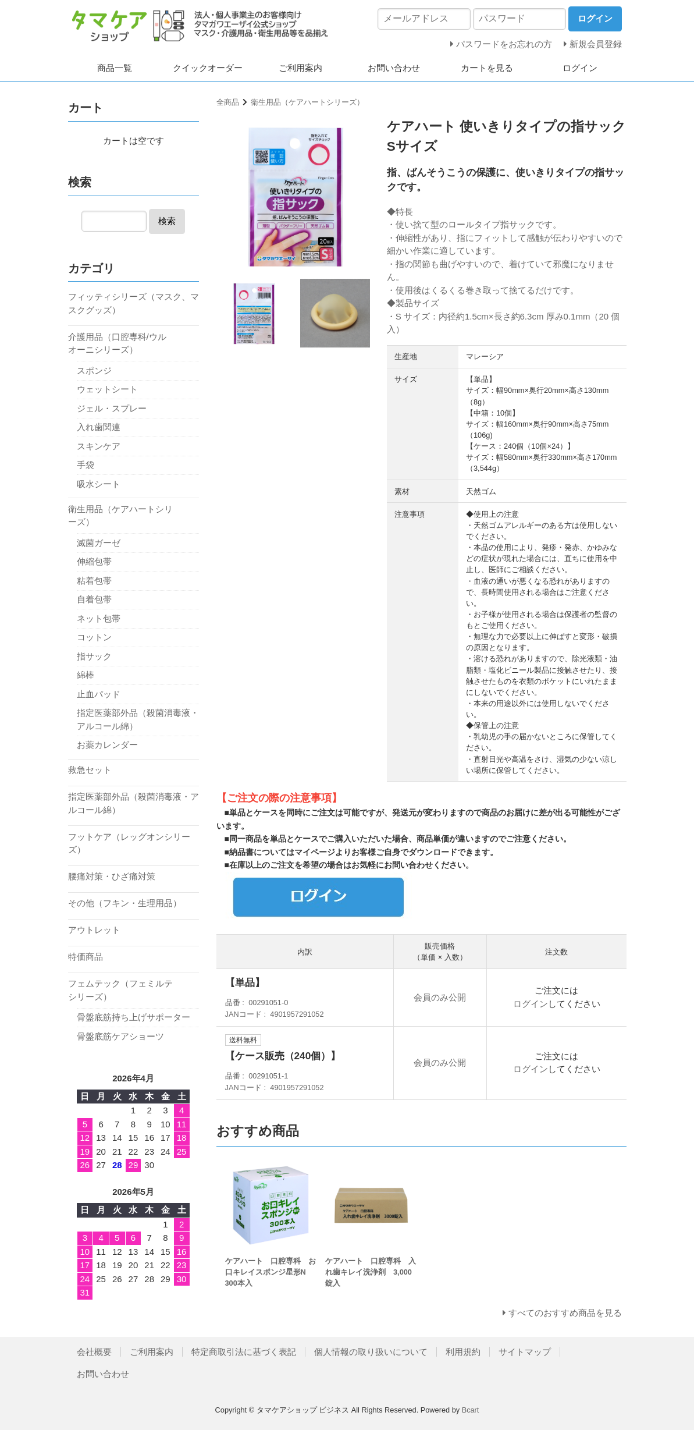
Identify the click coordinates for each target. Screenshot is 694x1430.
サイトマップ (525, 1352)
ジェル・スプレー (112, 408)
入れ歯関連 (98, 427)
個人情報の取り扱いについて (371, 1352)
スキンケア (98, 446)
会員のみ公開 (440, 997)
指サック (94, 656)
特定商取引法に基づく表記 (243, 1352)
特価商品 (85, 956)
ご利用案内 (300, 68)
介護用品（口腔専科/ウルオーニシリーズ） (117, 343)
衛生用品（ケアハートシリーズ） (307, 102)
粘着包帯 (94, 581)
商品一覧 (114, 68)
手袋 (85, 465)
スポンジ (94, 370)
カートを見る (487, 68)
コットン (94, 637)
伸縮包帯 (94, 561)
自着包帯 (94, 599)
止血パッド (98, 694)
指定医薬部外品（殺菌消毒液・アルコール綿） (138, 719)
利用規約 (463, 1352)
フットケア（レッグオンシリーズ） (129, 843)
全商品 (227, 102)
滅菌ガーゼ (98, 543)
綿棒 (85, 675)
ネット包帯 (98, 618)
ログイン (580, 68)
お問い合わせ (394, 68)
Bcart (470, 1410)
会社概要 (94, 1352)
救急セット (90, 770)
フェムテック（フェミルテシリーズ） (120, 990)
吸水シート (98, 484)
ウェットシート (107, 389)
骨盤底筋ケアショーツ (120, 1036)
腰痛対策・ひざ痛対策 (111, 876)
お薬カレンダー (107, 745)
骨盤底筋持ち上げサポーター (133, 1017)
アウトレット (94, 930)
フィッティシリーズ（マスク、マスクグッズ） (133, 303)
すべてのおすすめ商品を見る (565, 1313)
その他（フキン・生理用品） (124, 903)
